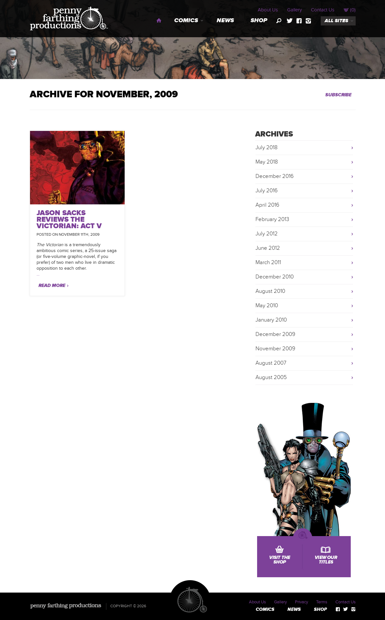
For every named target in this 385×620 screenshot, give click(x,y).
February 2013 (272, 219)
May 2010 (266, 305)
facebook (299, 21)
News (225, 20)
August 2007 (270, 363)
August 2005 (271, 377)
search (279, 21)
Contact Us (322, 10)
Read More (51, 285)
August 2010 (270, 291)
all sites (336, 21)
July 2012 (266, 234)
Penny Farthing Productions (69, 18)
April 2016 (267, 205)
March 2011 (268, 262)
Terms (321, 602)
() (350, 10)
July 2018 (266, 147)
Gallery (294, 10)
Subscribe (338, 95)
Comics (186, 20)
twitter (289, 21)
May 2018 (266, 162)
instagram (308, 21)
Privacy (301, 602)
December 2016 (274, 176)
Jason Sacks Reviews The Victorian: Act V (69, 220)
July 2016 (266, 190)
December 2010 (274, 277)
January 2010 (271, 320)
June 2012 (267, 248)
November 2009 (275, 348)
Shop (259, 20)
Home (159, 20)
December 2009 (275, 334)
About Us (268, 10)
